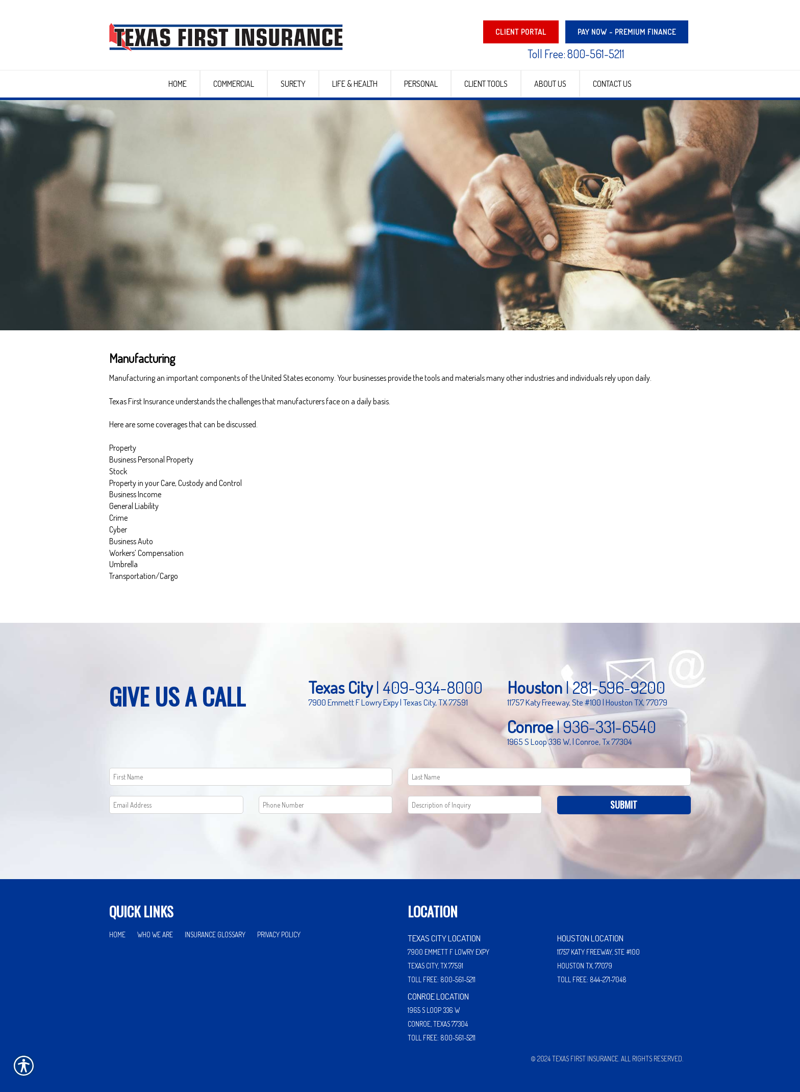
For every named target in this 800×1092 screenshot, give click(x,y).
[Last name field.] (549, 770)
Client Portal (520, 32)
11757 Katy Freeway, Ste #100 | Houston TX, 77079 (587, 694)
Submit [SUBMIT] (623, 797)
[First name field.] (250, 770)
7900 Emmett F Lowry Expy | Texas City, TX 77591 (388, 694)
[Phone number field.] (326, 798)
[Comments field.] (475, 798)
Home (117, 927)
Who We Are (155, 927)
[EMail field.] (176, 798)
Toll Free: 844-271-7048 (592, 972)
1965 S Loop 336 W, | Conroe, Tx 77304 (569, 734)
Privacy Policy (279, 927)
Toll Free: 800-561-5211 (576, 53)
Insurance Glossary (215, 927)
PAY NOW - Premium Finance (627, 32)
